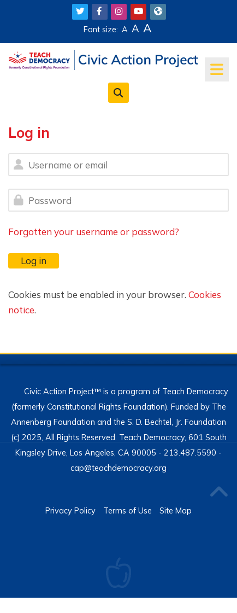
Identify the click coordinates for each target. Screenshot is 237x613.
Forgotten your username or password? (93, 231)
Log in (33, 260)
